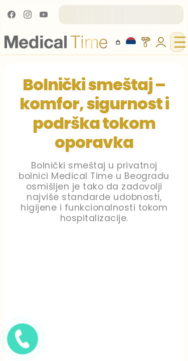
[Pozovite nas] (57, 341)
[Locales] (131, 42)
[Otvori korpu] (118, 42)
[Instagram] (28, 15)
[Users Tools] (161, 42)
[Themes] (146, 42)
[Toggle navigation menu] (177, 42)
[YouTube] (44, 15)
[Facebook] (12, 15)
